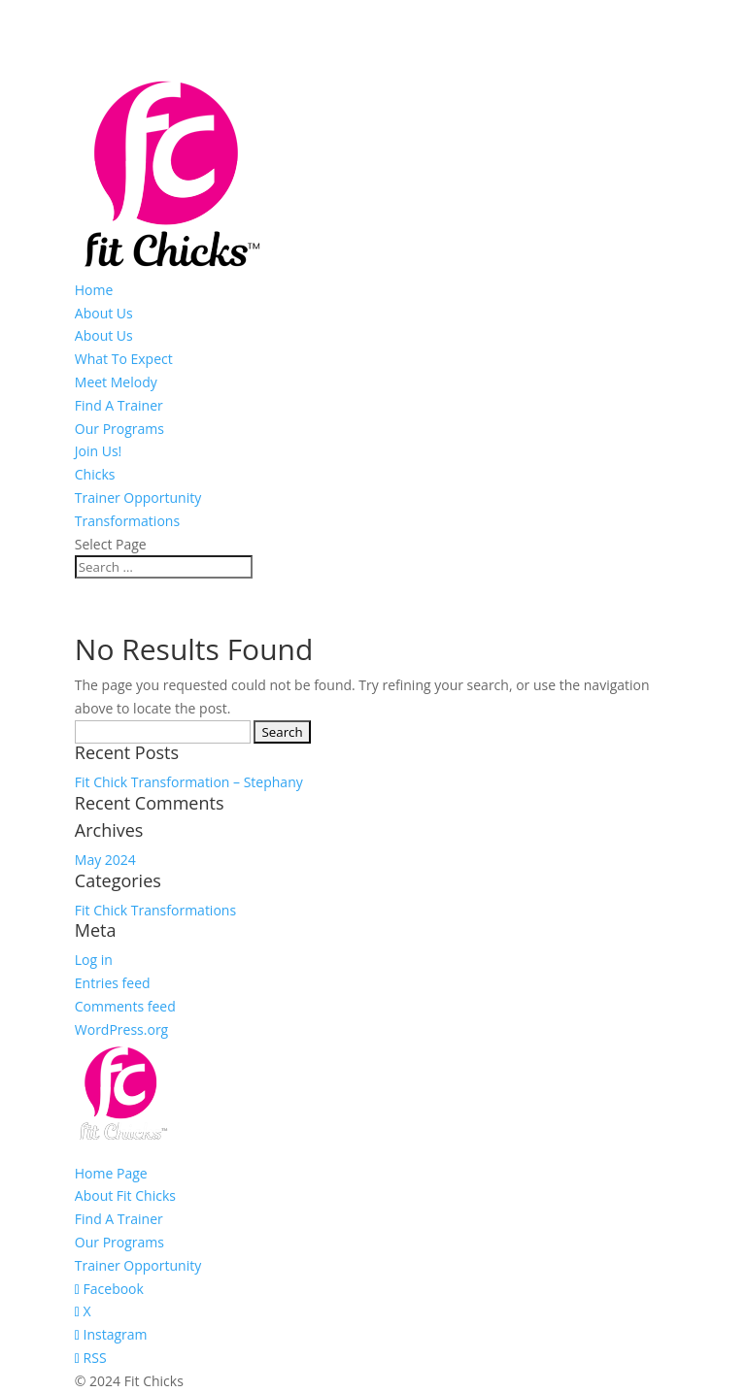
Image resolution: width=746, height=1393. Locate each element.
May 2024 (105, 859)
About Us (104, 313)
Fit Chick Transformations (155, 910)
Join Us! (98, 451)
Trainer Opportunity (138, 497)
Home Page (111, 1173)
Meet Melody (116, 382)
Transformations (127, 521)
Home (94, 290)
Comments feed (125, 1006)
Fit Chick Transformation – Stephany (189, 782)
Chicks (95, 474)
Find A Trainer (119, 405)
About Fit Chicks (125, 1195)
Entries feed (113, 983)
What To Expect (124, 358)
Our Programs (119, 428)
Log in (94, 959)
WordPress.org (121, 1029)
